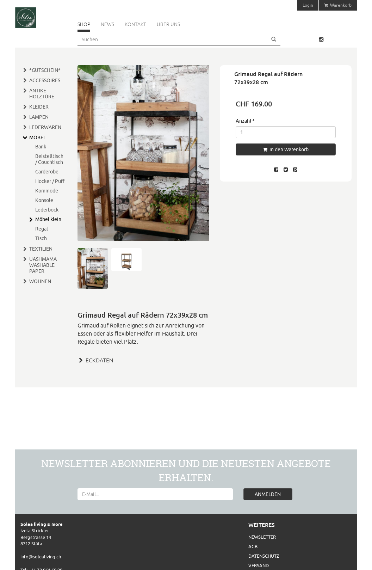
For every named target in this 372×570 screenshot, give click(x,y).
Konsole (44, 200)
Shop (84, 24)
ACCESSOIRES (44, 80)
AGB (253, 546)
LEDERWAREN (45, 127)
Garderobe (46, 171)
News (107, 24)
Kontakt (135, 24)
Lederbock (46, 210)
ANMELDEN (268, 494)
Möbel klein (48, 219)
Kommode (46, 191)
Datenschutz (263, 556)
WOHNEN (40, 281)
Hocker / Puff (49, 181)
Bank (40, 146)
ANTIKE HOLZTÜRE (41, 93)
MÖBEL (37, 137)
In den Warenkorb (286, 149)
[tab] (143, 359)
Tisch (41, 238)
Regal (41, 229)
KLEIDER (39, 107)
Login (308, 5)
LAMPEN (39, 117)
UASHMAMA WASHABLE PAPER (43, 265)
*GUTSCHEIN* (45, 70)
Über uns (168, 24)
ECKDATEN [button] (95, 360)
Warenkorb (338, 5)
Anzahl (245, 121)
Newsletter (262, 537)
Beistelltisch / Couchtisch (49, 159)
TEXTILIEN (40, 249)
